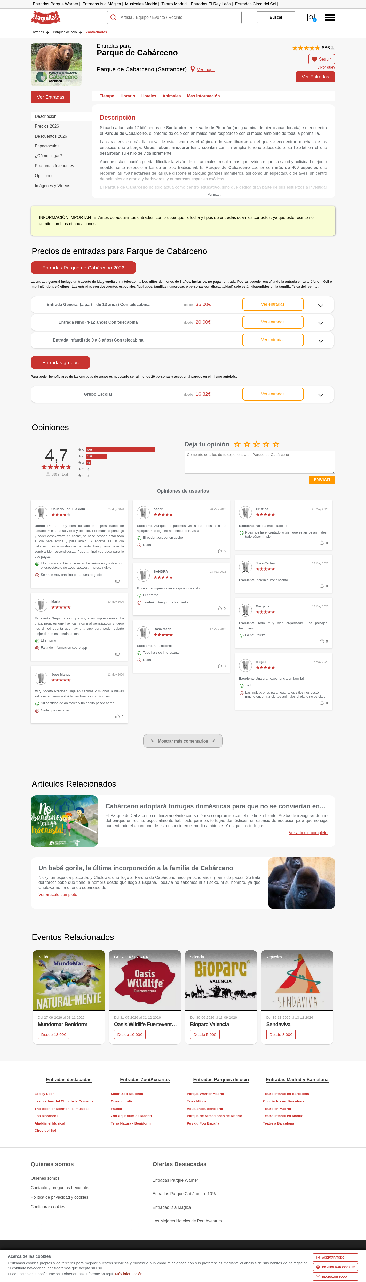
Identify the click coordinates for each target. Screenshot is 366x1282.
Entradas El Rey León (211, 4)
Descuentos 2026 (51, 136)
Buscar (276, 17)
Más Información (203, 96)
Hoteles (148, 96)
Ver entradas (273, 304)
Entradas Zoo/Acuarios (145, 1079)
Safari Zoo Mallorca (127, 1094)
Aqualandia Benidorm (205, 1108)
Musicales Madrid (141, 4)
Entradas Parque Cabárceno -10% (184, 1188)
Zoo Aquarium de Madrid (131, 1116)
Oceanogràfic (122, 1101)
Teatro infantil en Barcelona (286, 1094)
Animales (172, 96)
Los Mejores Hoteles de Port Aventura (187, 1207)
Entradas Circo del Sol (255, 4)
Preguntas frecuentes (54, 166)
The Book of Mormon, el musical (62, 1108)
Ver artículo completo (308, 833)
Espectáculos (47, 146)
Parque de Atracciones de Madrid (214, 1116)
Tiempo (107, 96)
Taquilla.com (42, 13)
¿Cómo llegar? (48, 156)
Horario (128, 96)
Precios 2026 (47, 126)
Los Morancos (46, 1116)
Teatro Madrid (174, 4)
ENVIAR (322, 479)
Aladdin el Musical (50, 1123)
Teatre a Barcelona (278, 1123)
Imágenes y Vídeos (52, 186)
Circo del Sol (45, 1131)
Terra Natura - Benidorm (131, 1123)
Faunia (116, 1108)
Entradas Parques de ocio (221, 1079)
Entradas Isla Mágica (101, 4)
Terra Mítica (196, 1101)
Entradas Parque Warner (55, 4)
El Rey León (45, 1094)
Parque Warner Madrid (205, 1094)
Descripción (46, 116)
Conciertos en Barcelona (283, 1101)
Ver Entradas (315, 76)
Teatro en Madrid (277, 1108)
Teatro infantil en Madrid (283, 1116)
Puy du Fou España (203, 1123)
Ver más (182, 300)
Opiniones (44, 175)
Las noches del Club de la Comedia (64, 1101)
